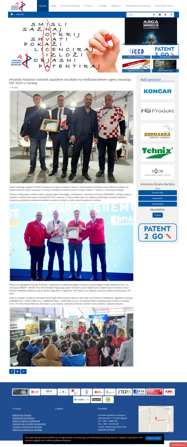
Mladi (53, 5)
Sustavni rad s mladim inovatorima (29, 423)
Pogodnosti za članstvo (23, 418)
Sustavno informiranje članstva (27, 426)
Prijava (157, 215)
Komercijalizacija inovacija (138, 5)
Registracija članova (22, 415)
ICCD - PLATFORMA (136, 57)
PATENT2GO (165, 57)
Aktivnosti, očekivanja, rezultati (27, 429)
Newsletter (157, 198)
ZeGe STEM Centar (165, 5)
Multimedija (157, 204)
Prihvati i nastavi (150, 438)
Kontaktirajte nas (178, 444)
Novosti (42, 5)
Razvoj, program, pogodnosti (26, 421)
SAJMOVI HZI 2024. (136, 70)
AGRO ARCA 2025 (165, 70)
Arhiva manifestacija (70, 5)
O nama (89, 5)
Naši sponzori (151, 79)
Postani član (157, 192)
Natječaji (116, 5)
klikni (157, 188)
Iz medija (102, 5)
